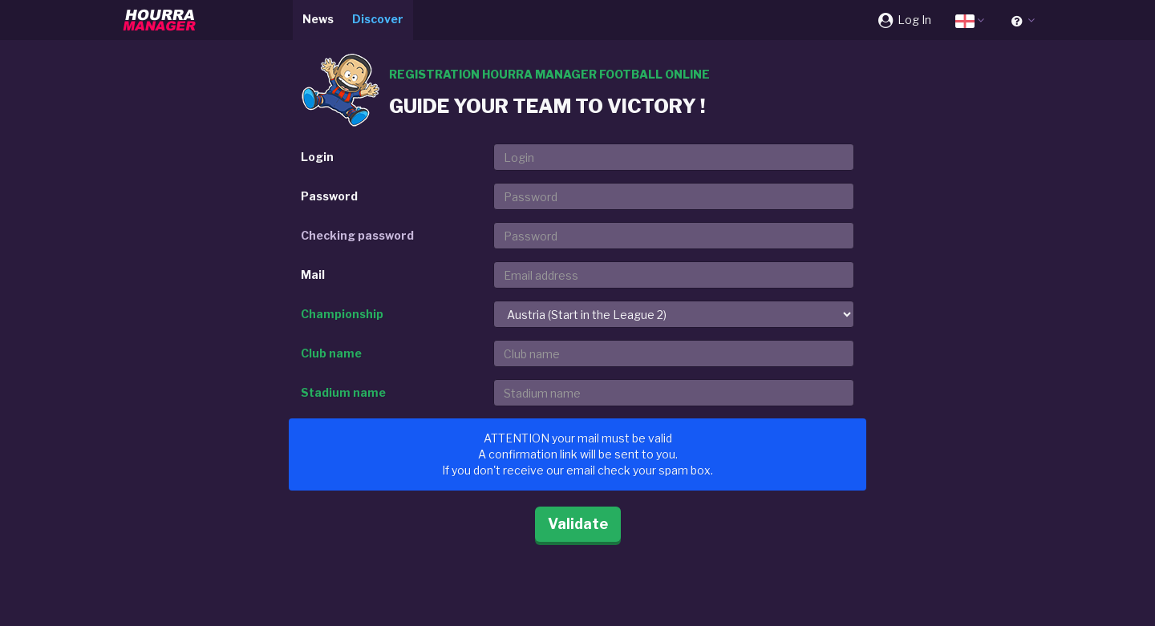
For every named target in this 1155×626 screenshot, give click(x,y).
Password (329, 196)
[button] (969, 20)
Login (317, 157)
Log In (903, 19)
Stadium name (343, 392)
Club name (331, 353)
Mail (313, 274)
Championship (342, 314)
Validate (578, 523)
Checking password (357, 235)
